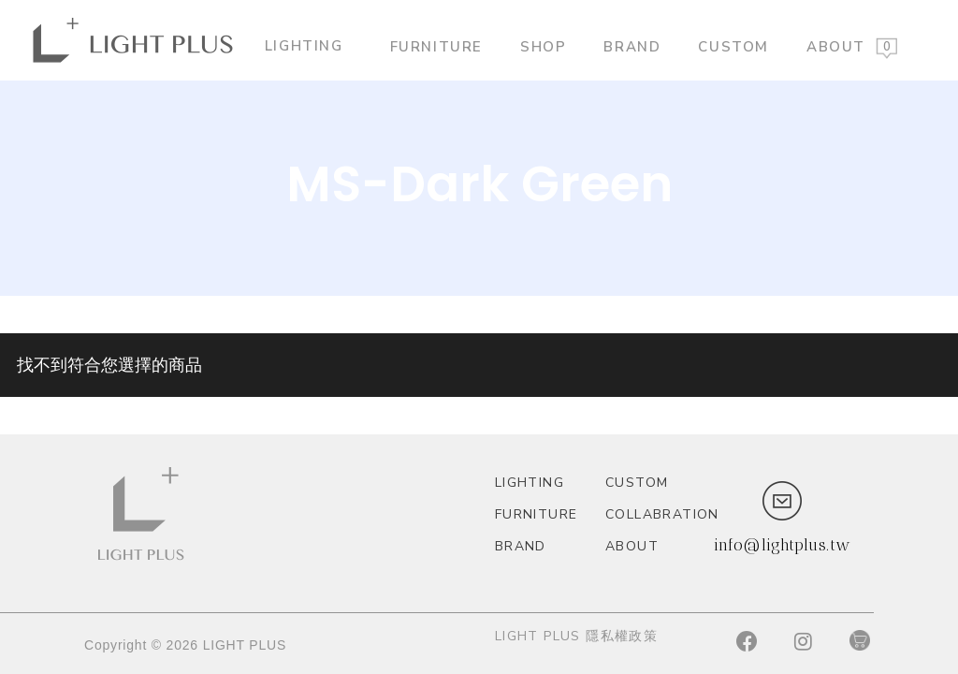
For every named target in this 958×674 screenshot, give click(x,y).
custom (733, 45)
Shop (543, 45)
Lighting (311, 45)
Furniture (436, 45)
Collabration (652, 514)
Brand (631, 45)
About (835, 45)
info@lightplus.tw (782, 544)
